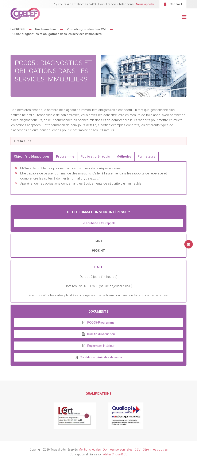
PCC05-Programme (101, 322)
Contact (176, 4)
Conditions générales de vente (101, 357)
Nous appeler (145, 4)
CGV (137, 449)
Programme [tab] (65, 156)
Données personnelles (117, 449)
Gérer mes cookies (155, 449)
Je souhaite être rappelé (99, 223)
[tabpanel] (98, 178)
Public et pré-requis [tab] (95, 156)
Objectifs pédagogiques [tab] (32, 156)
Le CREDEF (18, 29)
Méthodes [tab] (123, 156)
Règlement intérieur (101, 346)
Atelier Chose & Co (115, 454)
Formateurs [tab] (146, 156)
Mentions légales (89, 449)
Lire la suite (22, 141)
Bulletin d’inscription (101, 334)
